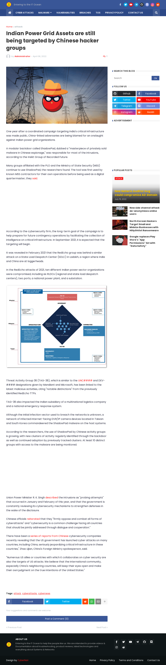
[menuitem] (9, 12)
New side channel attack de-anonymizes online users (145, 211)
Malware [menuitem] (43, 12)
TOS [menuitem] (98, 12)
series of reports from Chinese (49, 536)
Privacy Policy (107, 660)
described (52, 497)
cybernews (44, 593)
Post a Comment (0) (57, 618)
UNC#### (85, 380)
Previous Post (15, 627)
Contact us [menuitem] (135, 12)
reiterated (33, 519)
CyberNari (23, 660)
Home (9, 26)
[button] (156, 12)
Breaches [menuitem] (85, 12)
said (34, 178)
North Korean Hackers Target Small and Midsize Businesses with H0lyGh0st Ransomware (144, 226)
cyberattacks (29, 593)
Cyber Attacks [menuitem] (25, 12)
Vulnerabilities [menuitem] (65, 12)
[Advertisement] (57, 207)
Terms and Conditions (131, 660)
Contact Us (153, 660)
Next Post (101, 627)
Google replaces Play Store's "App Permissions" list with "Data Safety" (142, 241)
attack (17, 593)
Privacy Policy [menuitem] (114, 12)
